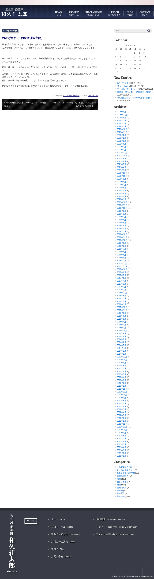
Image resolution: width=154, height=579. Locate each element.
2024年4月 (121, 118)
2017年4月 (121, 281)
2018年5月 (121, 255)
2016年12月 (122, 293)
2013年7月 (121, 368)
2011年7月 (121, 438)
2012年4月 (121, 412)
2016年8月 (121, 295)
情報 (119, 479)
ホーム (58, 519)
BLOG (130, 13)
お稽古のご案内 (63, 541)
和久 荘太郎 (93, 95)
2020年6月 (121, 188)
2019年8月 (121, 214)
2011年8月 (121, 435)
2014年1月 (121, 354)
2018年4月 (121, 258)
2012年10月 (122, 395)
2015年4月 (121, 322)
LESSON (114, 13)
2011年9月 (121, 433)
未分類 (120, 490)
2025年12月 (122, 115)
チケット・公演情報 (116, 526)
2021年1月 (121, 170)
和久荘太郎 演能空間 (71, 95)
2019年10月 (122, 208)
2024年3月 (121, 120)
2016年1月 (121, 304)
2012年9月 (121, 398)
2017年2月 (121, 287)
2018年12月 (122, 234)
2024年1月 (121, 126)
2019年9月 (121, 211)
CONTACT (144, 13)
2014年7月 (121, 339)
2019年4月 (121, 225)
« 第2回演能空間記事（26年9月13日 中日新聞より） (25, 104)
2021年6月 (121, 161)
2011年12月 (122, 424)
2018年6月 (121, 252)
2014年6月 (121, 342)
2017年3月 (121, 284)
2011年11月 (122, 427)
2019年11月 (122, 205)
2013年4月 (121, 377)
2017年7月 (121, 275)
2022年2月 (121, 147)
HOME (58, 13)
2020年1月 (121, 199)
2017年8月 (121, 272)
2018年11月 (122, 237)
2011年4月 (121, 447)
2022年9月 (121, 141)
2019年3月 (121, 228)
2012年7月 (121, 403)
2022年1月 (121, 150)
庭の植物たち (122, 476)
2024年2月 (121, 123)
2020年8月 (121, 182)
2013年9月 (121, 363)
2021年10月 (122, 155)
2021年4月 (121, 167)
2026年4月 (121, 112)
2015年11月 (122, 310)
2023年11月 (122, 132)
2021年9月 (121, 158)
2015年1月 (121, 328)
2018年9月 (121, 243)
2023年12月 (122, 129)
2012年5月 (121, 409)
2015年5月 (121, 319)
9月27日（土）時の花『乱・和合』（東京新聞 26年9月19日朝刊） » (75, 104)
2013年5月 (121, 374)
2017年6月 (121, 278)
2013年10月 (122, 360)
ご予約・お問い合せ (116, 534)
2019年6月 (121, 220)
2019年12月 (122, 202)
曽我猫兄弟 (122, 488)
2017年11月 (122, 266)
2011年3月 (121, 450)
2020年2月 (121, 196)
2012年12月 (122, 389)
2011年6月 (121, 441)
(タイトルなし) (123, 86)
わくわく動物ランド (125, 470)
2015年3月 (121, 325)
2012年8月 (121, 400)
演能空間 (110, 519)
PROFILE (73, 13)
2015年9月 (121, 313)
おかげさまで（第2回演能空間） (23, 38)
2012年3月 (121, 415)
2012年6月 (121, 406)
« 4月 (116, 72)
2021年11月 (122, 153)
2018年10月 (122, 240)
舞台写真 (121, 493)
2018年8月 (121, 246)
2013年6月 (121, 371)
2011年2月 (121, 453)
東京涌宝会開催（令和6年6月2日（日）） (135, 98)
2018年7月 (121, 249)
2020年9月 (121, 179)
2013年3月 (121, 380)
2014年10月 (122, 330)
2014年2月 (121, 351)
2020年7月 (121, 185)
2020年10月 (122, 176)
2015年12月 (122, 307)
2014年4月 (121, 348)
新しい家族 (122, 482)
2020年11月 (122, 173)
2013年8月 (121, 365)
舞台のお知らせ (65, 534)
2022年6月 (121, 144)
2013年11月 (122, 357)
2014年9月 (121, 333)
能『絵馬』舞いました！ (127, 89)
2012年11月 (122, 392)
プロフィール (62, 526)
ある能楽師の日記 (124, 467)
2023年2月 (121, 138)
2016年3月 (121, 298)
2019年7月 (121, 217)
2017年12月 (122, 263)
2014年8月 (121, 336)
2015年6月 (121, 316)
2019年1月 (121, 231)
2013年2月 (121, 383)
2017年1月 (121, 290)
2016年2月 (121, 301)
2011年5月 (121, 444)
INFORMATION (93, 13)
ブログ (57, 549)
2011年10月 (122, 430)
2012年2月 (121, 418)
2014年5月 (121, 345)
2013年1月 (121, 386)
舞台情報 (121, 496)
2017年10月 (122, 269)
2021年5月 (121, 164)
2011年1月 (121, 456)
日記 (119, 485)
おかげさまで (122, 83)
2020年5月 (121, 190)
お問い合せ (61, 556)
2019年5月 (121, 223)
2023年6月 (121, 135)
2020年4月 (121, 193)
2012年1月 (121, 421)
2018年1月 (121, 260)
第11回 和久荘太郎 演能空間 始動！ (134, 92)
